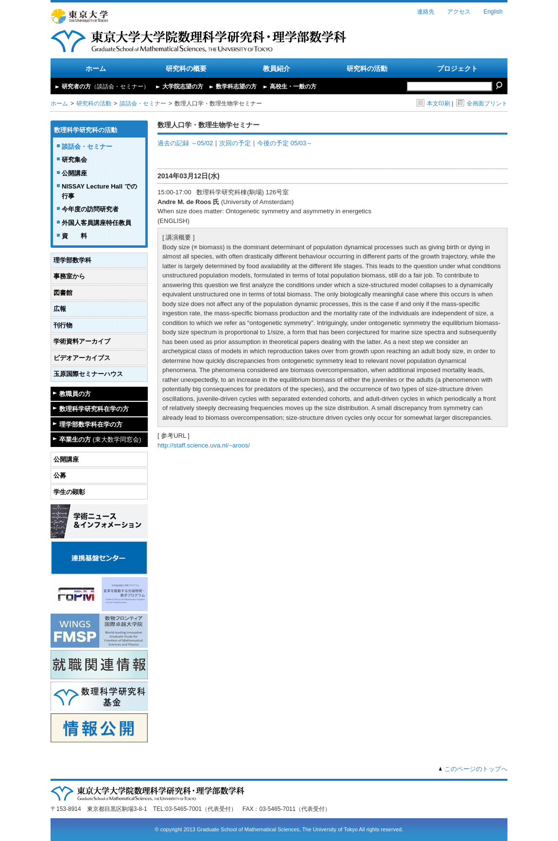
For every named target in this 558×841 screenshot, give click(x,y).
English (493, 11)
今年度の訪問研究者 (90, 209)
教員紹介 (276, 68)
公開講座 (74, 173)
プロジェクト (457, 68)
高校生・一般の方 (293, 86)
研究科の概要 (186, 68)
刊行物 (62, 325)
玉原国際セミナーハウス (88, 374)
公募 (59, 475)
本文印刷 (433, 103)
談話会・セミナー (143, 103)
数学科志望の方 (236, 86)
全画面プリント (481, 103)
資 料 (74, 236)
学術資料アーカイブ (81, 341)
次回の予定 (235, 143)
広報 (59, 308)
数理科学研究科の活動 (85, 130)
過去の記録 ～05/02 (185, 143)
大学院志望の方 (182, 86)
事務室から (69, 276)
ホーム (96, 68)
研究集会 (74, 159)
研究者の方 (105, 86)
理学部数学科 (72, 260)
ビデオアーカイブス (81, 357)
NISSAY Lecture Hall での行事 (99, 191)
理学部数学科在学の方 (90, 424)
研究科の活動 (367, 68)
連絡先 (426, 11)
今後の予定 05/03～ (285, 143)
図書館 (62, 292)
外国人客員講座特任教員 (96, 222)
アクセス (459, 11)
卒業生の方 (100, 439)
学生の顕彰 (69, 492)
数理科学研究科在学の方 (94, 408)
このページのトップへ (475, 768)
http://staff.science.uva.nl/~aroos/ (203, 445)
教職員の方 (75, 393)
